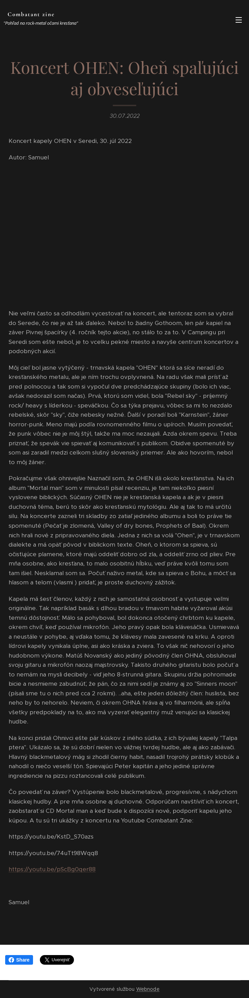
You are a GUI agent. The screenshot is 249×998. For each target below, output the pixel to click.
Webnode (148, 989)
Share (19, 960)
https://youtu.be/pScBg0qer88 (52, 869)
